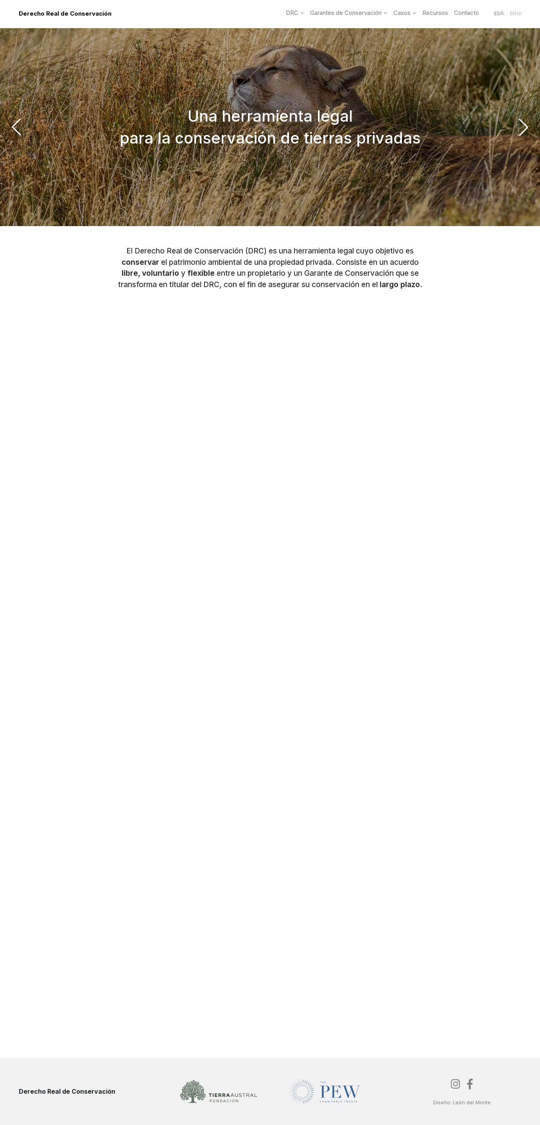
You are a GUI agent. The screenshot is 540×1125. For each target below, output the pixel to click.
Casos (402, 12)
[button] (16, 127)
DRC (292, 12)
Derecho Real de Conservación (65, 13)
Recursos (435, 12)
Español (499, 13)
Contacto (466, 12)
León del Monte (472, 1102)
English (515, 13)
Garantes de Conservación (346, 12)
